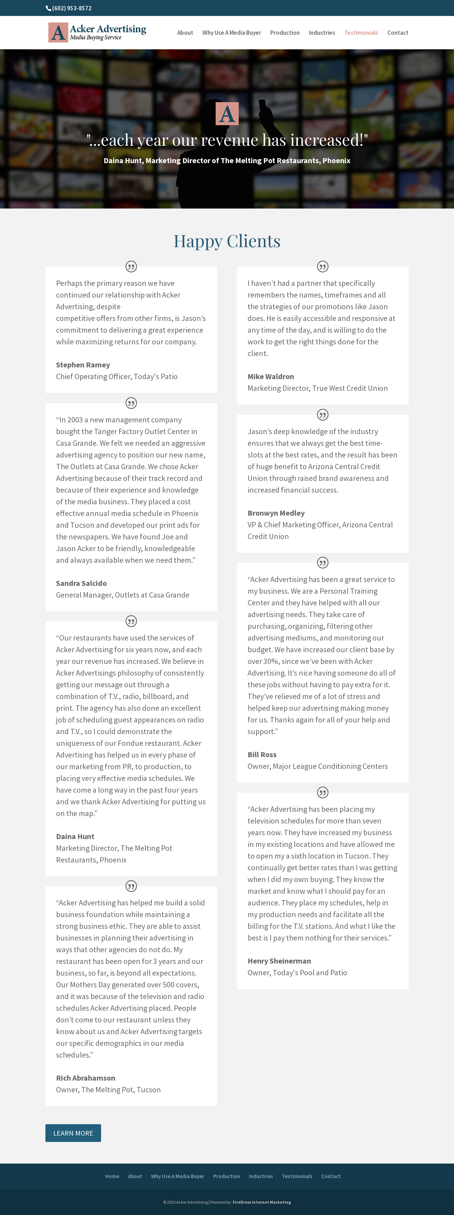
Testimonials (361, 33)
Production (285, 33)
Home (112, 1176)
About (185, 33)
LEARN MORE (73, 1132)
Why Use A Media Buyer (232, 33)
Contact (398, 33)
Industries (322, 33)
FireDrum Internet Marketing (262, 1202)
